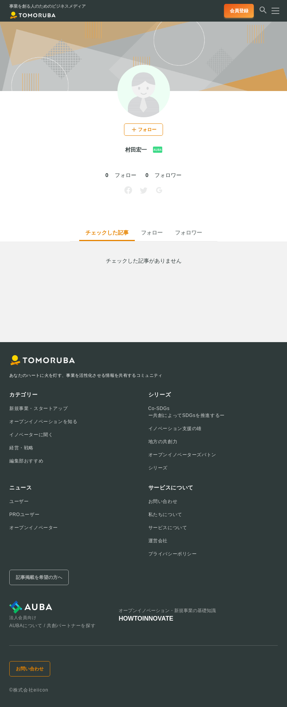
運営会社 (158, 540)
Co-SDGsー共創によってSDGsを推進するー (186, 412)
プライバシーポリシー (172, 554)
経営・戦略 (21, 448)
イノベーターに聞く (31, 434)
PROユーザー (24, 514)
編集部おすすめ (26, 461)
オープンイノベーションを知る (43, 421)
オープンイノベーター (33, 527)
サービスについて (167, 527)
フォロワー (188, 232)
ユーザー (19, 501)
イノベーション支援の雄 (175, 428)
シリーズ (158, 468)
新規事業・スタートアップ (38, 408)
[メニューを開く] (273, 11)
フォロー (152, 232)
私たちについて (165, 514)
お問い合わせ (163, 501)
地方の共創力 (163, 441)
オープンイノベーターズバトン (182, 454)
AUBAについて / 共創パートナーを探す (52, 625)
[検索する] (263, 13)
